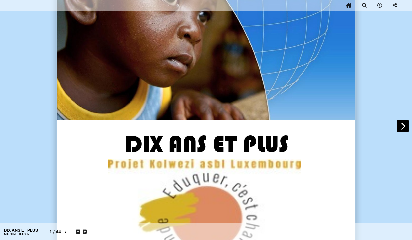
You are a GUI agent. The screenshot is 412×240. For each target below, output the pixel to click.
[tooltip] (348, 5)
